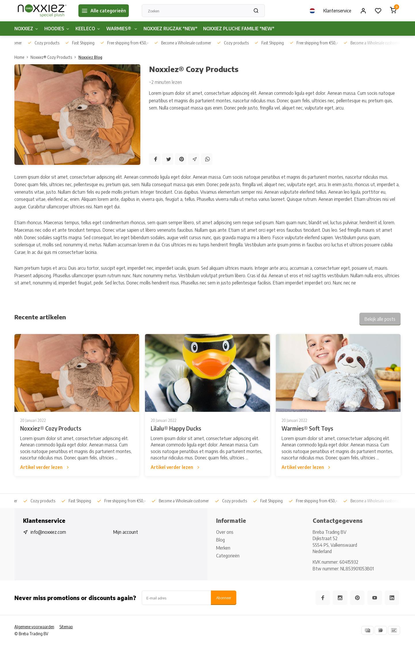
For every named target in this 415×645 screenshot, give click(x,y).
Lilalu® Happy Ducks (176, 428)
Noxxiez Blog (90, 57)
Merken (223, 548)
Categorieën (227, 556)
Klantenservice (337, 11)
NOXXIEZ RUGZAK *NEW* (170, 28)
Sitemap (66, 626)
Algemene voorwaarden (34, 626)
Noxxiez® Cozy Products (54, 57)
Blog (220, 540)
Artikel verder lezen (45, 467)
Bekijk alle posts (380, 319)
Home (22, 57)
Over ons (224, 532)
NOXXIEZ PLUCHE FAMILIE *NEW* (238, 28)
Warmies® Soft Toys (307, 428)
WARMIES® (122, 28)
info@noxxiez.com (48, 532)
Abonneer (223, 597)
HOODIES (57, 28)
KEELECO (88, 28)
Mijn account (125, 532)
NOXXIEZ (26, 28)
